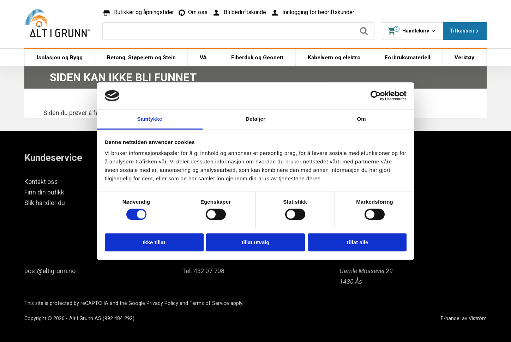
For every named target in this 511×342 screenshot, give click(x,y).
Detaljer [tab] (255, 119)
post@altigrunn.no (50, 271)
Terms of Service (209, 303)
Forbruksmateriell (407, 57)
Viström (478, 319)
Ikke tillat (154, 242)
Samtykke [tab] (149, 119)
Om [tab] (361, 119)
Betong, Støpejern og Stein (141, 57)
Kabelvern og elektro (334, 57)
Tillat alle (357, 242)
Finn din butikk (44, 192)
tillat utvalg (255, 242)
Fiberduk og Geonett (257, 57)
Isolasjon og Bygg (60, 57)
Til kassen (465, 31)
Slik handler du (44, 202)
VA (203, 57)
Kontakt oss (41, 181)
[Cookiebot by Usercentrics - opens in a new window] (376, 95)
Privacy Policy (162, 303)
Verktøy (464, 57)
